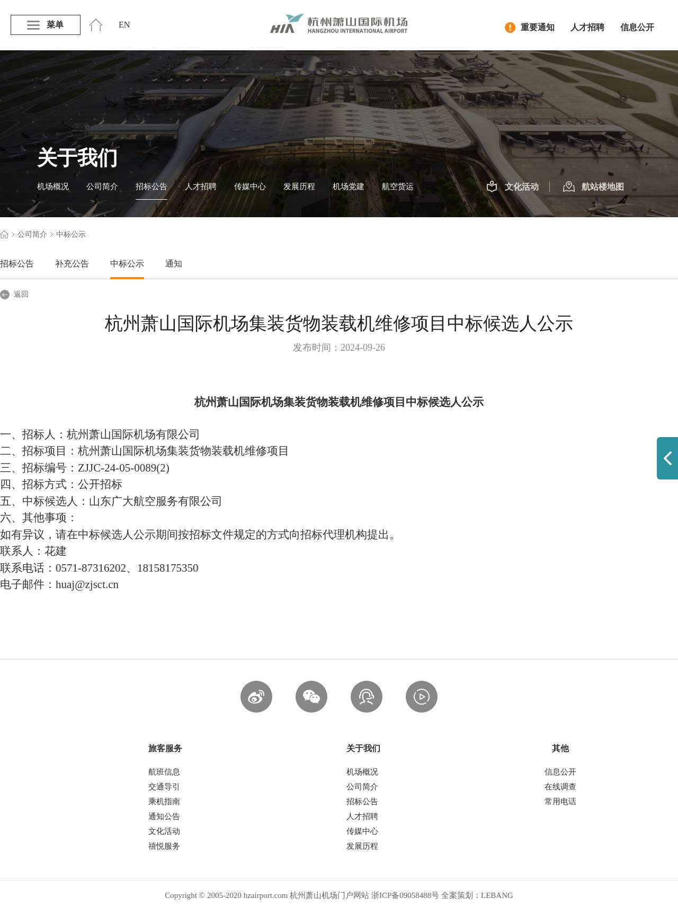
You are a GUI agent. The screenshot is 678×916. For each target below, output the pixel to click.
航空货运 (398, 186)
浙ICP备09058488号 (405, 895)
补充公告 (72, 263)
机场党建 (348, 186)
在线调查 (560, 786)
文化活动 (512, 187)
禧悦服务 (164, 846)
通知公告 (164, 816)
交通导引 (164, 786)
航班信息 (164, 772)
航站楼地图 (593, 187)
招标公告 (151, 186)
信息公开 (637, 27)
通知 (173, 263)
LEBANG (497, 895)
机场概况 (53, 186)
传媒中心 (250, 186)
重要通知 (530, 27)
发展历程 (299, 186)
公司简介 (102, 186)
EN (124, 24)
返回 (14, 294)
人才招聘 (587, 27)
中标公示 (127, 263)
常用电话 (560, 801)
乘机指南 (164, 801)
